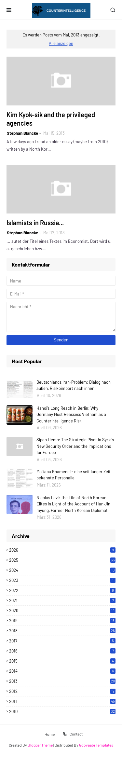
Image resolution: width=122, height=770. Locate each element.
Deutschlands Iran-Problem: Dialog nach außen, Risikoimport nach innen (73, 385)
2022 (62, 590)
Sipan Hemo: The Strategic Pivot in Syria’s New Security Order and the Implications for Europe (75, 446)
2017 (62, 640)
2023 (62, 580)
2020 (62, 610)
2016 (62, 650)
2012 (62, 691)
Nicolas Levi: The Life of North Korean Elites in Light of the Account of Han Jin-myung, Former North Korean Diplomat (74, 504)
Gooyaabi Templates (96, 745)
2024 (62, 570)
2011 (62, 701)
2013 (62, 681)
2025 (62, 560)
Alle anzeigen (61, 43)
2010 (62, 711)
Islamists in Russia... (35, 223)
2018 (62, 630)
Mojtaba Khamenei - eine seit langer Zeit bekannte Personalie (73, 475)
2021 (62, 600)
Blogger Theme (40, 745)
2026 (62, 550)
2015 (62, 661)
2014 (62, 671)
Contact (72, 734)
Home (50, 734)
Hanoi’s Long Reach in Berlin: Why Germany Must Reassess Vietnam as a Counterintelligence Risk (71, 414)
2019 (62, 620)
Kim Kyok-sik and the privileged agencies (51, 119)
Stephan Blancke (22, 133)
